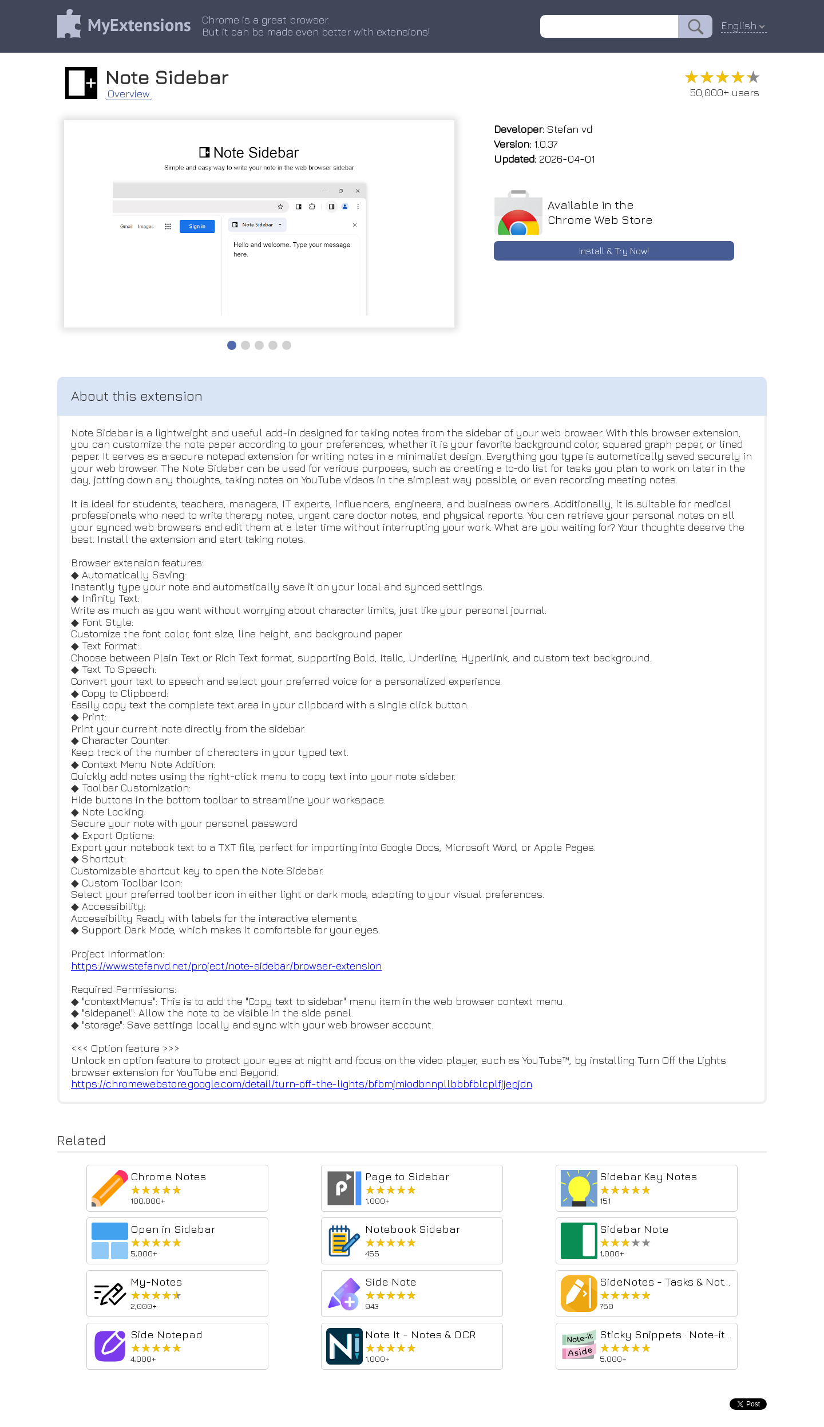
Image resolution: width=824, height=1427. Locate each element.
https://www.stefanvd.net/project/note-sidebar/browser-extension (226, 966)
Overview (129, 94)
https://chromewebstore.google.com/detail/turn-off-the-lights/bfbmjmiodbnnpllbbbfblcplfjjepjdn (301, 1084)
